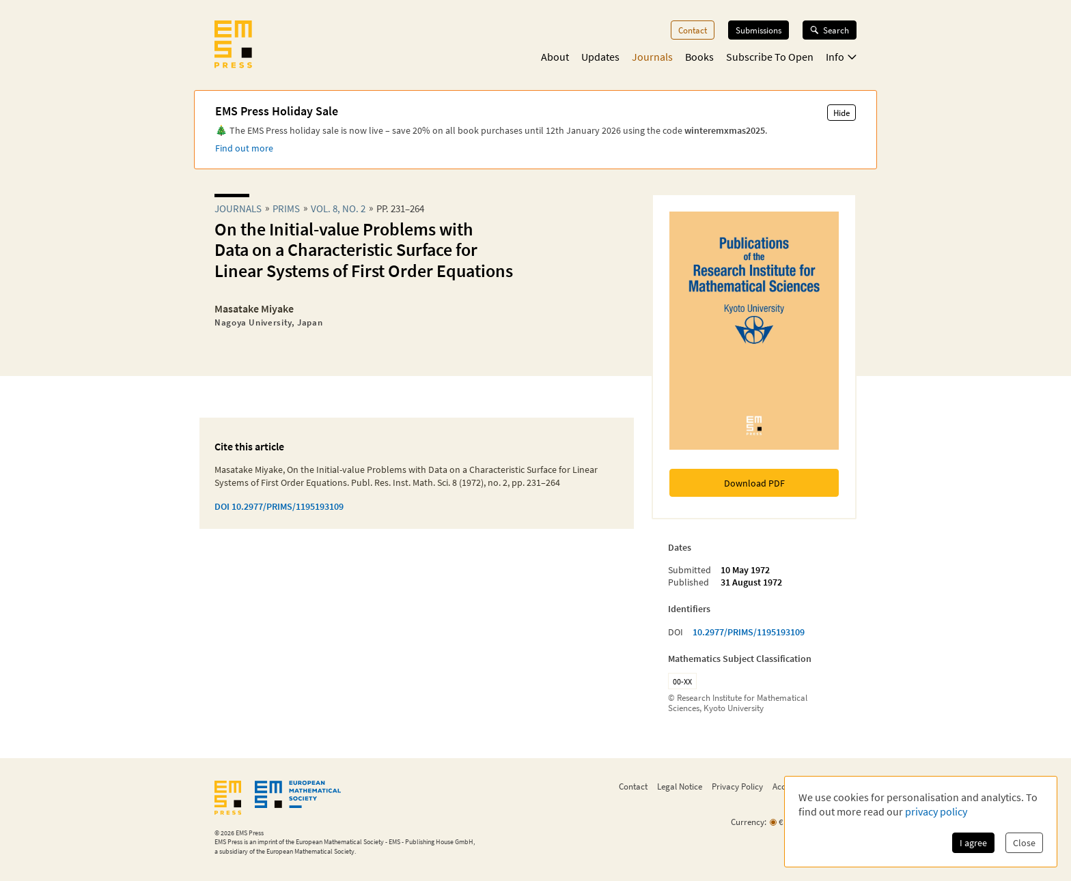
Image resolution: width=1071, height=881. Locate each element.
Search (829, 30)
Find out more (244, 148)
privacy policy (936, 811)
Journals (652, 56)
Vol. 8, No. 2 (338, 208)
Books (699, 56)
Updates (600, 56)
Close (1024, 843)
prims (286, 208)
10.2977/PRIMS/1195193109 (749, 632)
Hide (841, 112)
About (555, 56)
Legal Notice (679, 786)
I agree (973, 843)
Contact (692, 30)
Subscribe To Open (769, 56)
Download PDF (754, 483)
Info (841, 56)
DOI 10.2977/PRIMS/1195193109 (279, 506)
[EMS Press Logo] (233, 45)
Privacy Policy (737, 786)
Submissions (758, 30)
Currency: (748, 822)
